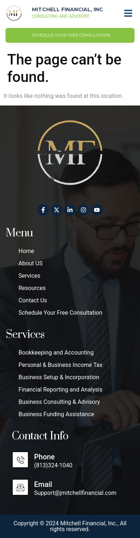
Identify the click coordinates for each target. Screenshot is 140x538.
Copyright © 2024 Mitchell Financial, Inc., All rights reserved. (70, 526)
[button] (128, 13)
